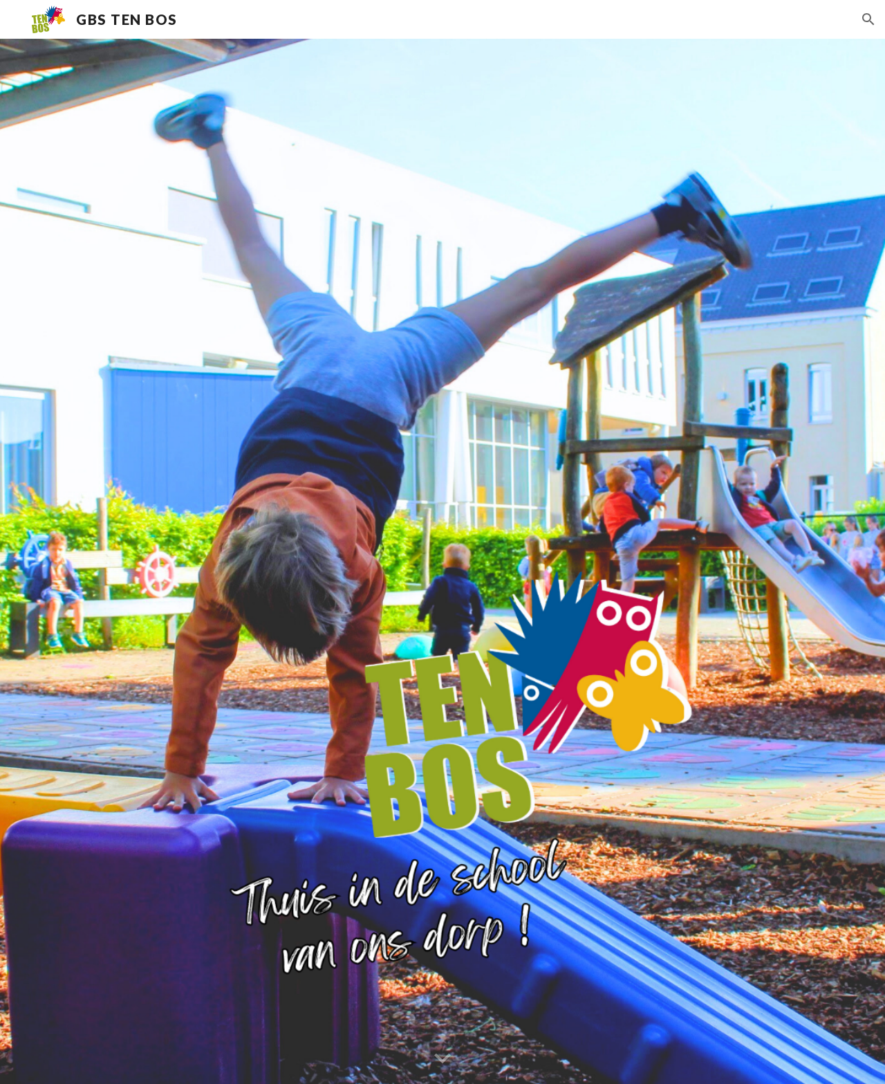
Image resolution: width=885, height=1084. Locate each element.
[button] (868, 19)
